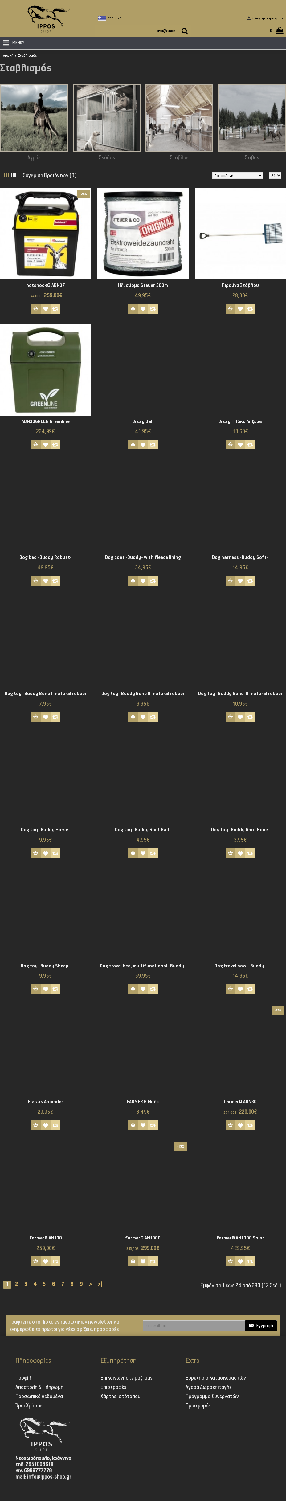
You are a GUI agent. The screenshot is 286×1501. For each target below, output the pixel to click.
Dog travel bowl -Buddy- (240, 966)
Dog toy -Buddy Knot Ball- (143, 830)
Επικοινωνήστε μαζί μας (126, 1378)
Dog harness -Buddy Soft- (240, 557)
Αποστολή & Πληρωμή (39, 1387)
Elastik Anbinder (45, 1102)
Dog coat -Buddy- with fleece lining (143, 557)
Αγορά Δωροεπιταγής (209, 1387)
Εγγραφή (261, 1326)
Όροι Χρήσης (29, 1406)
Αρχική (8, 55)
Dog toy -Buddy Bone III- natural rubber (240, 694)
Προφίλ (23, 1378)
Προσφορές (198, 1406)
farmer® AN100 (45, 1238)
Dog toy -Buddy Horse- (45, 830)
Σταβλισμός (27, 55)
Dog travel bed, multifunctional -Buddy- (143, 966)
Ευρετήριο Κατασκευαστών (216, 1378)
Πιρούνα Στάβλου (240, 285)
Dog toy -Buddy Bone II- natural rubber (143, 694)
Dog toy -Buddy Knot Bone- (240, 830)
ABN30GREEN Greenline (46, 422)
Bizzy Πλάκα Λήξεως (240, 422)
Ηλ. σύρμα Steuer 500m (143, 285)
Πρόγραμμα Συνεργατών (212, 1396)
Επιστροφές (113, 1387)
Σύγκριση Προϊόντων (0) (50, 176)
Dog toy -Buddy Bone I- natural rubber (46, 694)
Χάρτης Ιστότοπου (120, 1396)
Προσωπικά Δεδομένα (39, 1396)
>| (99, 1284)
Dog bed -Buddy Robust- (45, 557)
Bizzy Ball (142, 422)
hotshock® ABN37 (45, 285)
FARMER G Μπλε (143, 1102)
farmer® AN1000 (143, 1238)
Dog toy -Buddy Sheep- (45, 966)
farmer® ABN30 (240, 1102)
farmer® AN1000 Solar (240, 1238)
